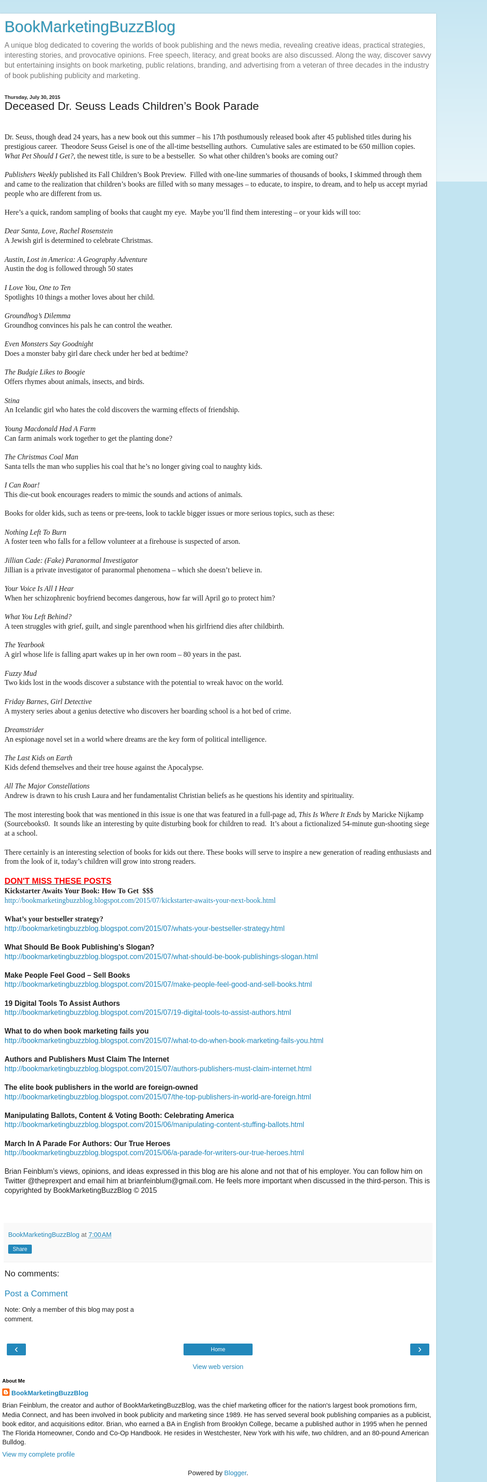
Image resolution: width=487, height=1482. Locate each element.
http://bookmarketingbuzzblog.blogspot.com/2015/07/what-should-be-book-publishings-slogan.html (161, 956)
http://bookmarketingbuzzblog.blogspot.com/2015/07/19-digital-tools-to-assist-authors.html (148, 1012)
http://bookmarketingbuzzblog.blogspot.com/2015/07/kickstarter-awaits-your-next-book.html (140, 900)
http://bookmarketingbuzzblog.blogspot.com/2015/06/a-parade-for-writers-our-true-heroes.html (154, 1153)
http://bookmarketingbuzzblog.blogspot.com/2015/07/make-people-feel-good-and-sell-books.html (158, 984)
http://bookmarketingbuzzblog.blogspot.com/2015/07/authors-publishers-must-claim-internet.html (158, 1069)
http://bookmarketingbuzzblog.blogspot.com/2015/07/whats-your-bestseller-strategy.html (144, 928)
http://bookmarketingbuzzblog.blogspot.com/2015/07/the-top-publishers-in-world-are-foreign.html (158, 1097)
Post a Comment (36, 1293)
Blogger (235, 1473)
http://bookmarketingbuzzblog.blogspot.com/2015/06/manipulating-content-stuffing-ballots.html (154, 1124)
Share (20, 1249)
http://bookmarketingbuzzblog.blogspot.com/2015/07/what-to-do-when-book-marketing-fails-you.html (164, 1040)
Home (218, 1349)
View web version (218, 1366)
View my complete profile (38, 1454)
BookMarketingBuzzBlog (90, 26)
